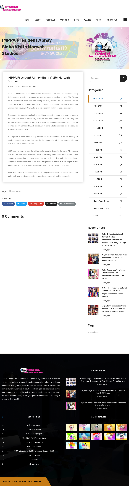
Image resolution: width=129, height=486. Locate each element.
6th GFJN (107, 172)
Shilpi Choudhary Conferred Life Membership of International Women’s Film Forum (103, 404)
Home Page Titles (107, 201)
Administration (34, 464)
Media (98, 20)
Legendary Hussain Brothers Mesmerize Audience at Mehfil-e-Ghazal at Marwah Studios (114, 309)
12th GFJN (107, 114)
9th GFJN (107, 194)
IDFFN (76, 20)
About (38, 20)
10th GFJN (107, 99)
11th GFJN (107, 106)
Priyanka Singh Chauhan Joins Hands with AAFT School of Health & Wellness (114, 258)
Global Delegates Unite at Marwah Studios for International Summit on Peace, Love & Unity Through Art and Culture (114, 240)
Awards (87, 20)
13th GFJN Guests (34, 447)
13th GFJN (107, 121)
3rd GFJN (107, 150)
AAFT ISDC (64, 20)
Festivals (50, 20)
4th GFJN (107, 157)
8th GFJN (107, 187)
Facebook (8, 204)
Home (27, 20)
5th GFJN (107, 165)
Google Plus (36, 204)
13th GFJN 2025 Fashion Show (34, 438)
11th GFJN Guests (34, 425)
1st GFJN (107, 135)
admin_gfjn (26, 87)
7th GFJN (107, 179)
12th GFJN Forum (34, 430)
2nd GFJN (107, 143)
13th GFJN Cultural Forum (34, 443)
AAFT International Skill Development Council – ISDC (34, 451)
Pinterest (51, 204)
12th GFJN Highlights (34, 434)
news (107, 216)
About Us (34, 460)
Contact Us (111, 20)
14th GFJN (107, 128)
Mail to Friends (67, 204)
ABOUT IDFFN (34, 456)
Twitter (21, 204)
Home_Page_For (107, 209)
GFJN (21, 482)
